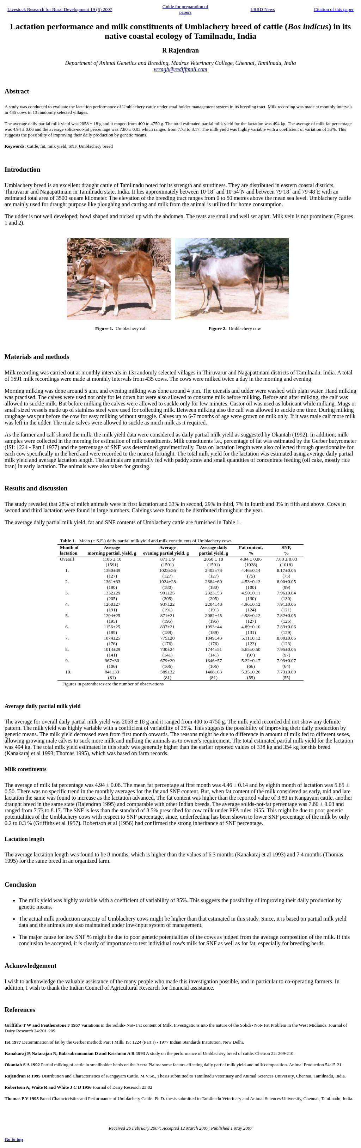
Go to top (14, 1139)
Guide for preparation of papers (185, 9)
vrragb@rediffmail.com (180, 69)
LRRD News (263, 9)
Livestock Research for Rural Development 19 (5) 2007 (59, 9)
